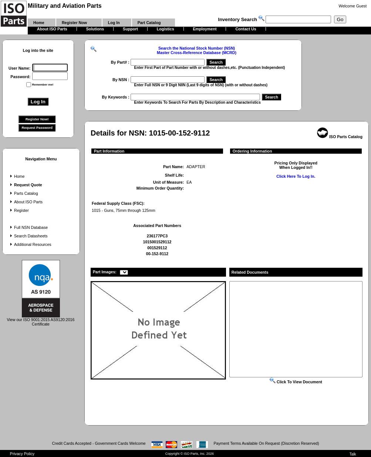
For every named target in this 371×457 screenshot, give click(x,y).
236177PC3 (157, 236)
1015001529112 (157, 242)
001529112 (157, 248)
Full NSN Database (28, 227)
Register (19, 210)
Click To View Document (296, 382)
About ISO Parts (26, 202)
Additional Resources (30, 244)
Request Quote (25, 185)
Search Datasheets (28, 236)
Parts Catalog (23, 193)
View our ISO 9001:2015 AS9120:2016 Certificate (41, 320)
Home (16, 176)
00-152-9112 (157, 253)
